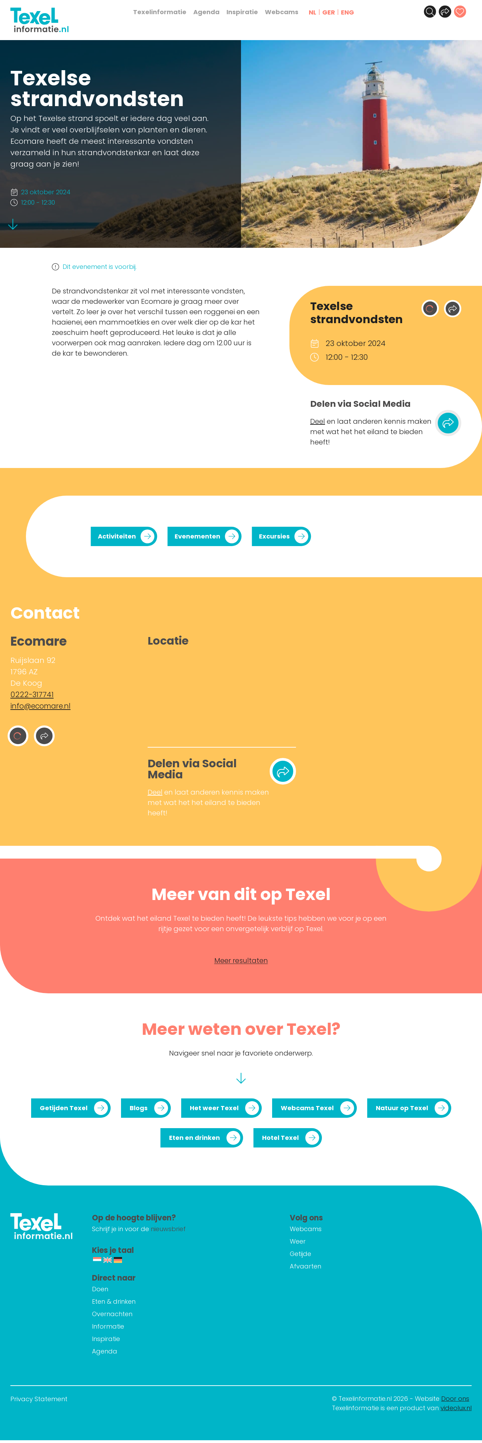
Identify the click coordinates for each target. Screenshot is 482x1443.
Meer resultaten (241, 963)
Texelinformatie (162, 12)
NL (315, 12)
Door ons (455, 1401)
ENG (350, 12)
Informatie (135, 1329)
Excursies (274, 536)
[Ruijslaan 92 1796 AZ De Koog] (222, 695)
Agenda (209, 12)
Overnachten (139, 1316)
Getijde (313, 1256)
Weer (311, 1244)
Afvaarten (318, 1269)
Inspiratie (245, 12)
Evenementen (197, 536)
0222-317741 (32, 694)
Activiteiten (117, 536)
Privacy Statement (38, 1401)
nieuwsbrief (194, 1231)
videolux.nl (456, 1410)
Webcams (285, 12)
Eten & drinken (140, 1304)
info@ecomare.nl (42, 706)
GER (331, 12)
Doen (127, 1291)
